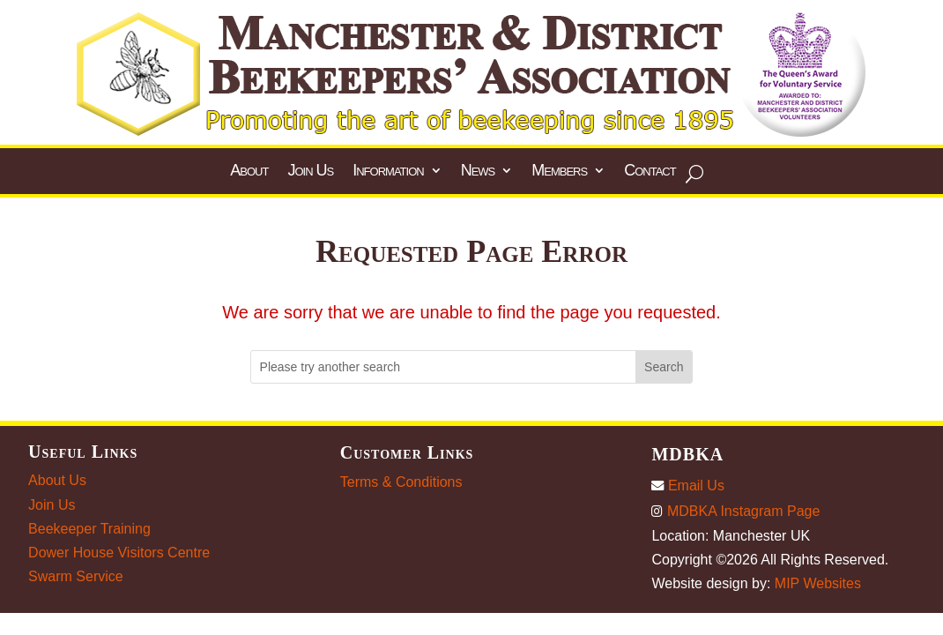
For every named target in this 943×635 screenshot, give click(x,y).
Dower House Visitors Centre (119, 552)
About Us (57, 480)
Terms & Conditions (401, 481)
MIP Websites (818, 583)
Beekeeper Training (89, 528)
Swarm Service (75, 576)
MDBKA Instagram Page (735, 511)
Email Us (687, 485)
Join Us (51, 504)
